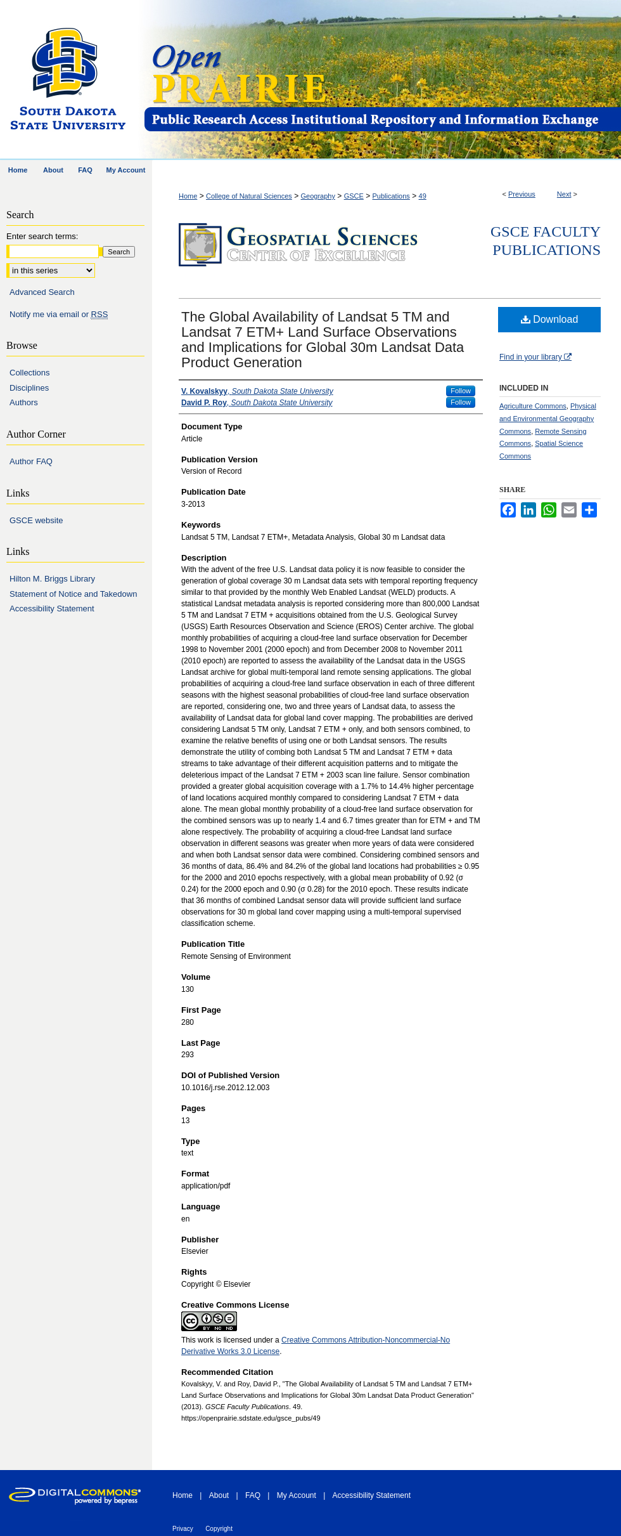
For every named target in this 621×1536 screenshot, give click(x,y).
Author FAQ (31, 461)
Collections (30, 372)
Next (564, 194)
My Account (296, 1495)
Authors (24, 402)
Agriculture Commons (533, 406)
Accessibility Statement (52, 608)
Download (550, 319)
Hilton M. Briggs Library (52, 578)
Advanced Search (42, 292)
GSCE (354, 196)
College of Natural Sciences (249, 196)
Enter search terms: (42, 236)
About (219, 1495)
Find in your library (535, 357)
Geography (318, 196)
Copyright (219, 1528)
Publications (391, 196)
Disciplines (29, 388)
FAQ (252, 1495)
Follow (461, 390)
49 (422, 196)
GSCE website (36, 520)
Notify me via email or (59, 314)
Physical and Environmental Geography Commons (547, 418)
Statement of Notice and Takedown (73, 594)
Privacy (182, 1528)
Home (188, 196)
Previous (521, 194)
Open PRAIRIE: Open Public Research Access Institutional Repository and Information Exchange (382, 80)
